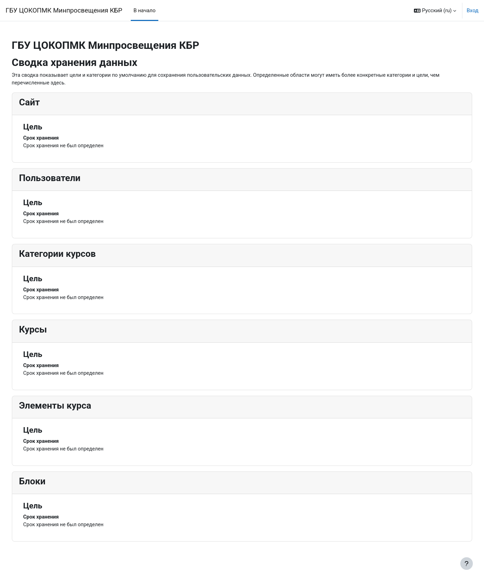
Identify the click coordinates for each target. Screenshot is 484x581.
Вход (472, 10)
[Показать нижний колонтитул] (466, 563)
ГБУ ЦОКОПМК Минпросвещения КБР (64, 10)
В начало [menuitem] (145, 10)
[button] (435, 10)
